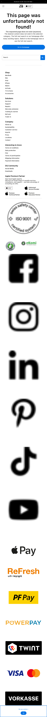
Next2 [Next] (45, 2)
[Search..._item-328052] (21, 57)
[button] (23, 47)
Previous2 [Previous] (2, 2)
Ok (23, 713)
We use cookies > (23, 709)
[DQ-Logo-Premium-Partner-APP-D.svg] (26, 6)
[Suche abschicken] (42, 57)
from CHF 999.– (28, 1)
